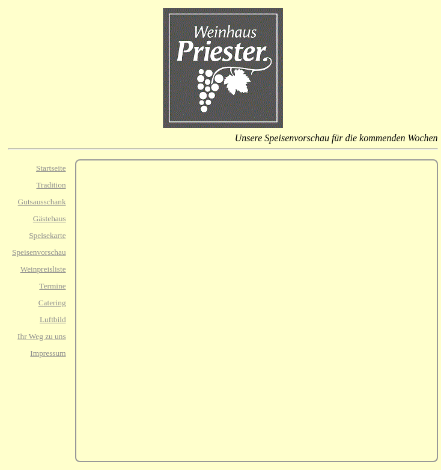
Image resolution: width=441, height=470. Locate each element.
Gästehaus (49, 218)
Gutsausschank (42, 201)
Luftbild (53, 319)
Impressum (47, 353)
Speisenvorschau (39, 252)
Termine (52, 285)
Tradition (50, 184)
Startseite (51, 167)
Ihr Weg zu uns (41, 336)
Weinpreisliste (43, 268)
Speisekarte (47, 235)
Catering (52, 302)
